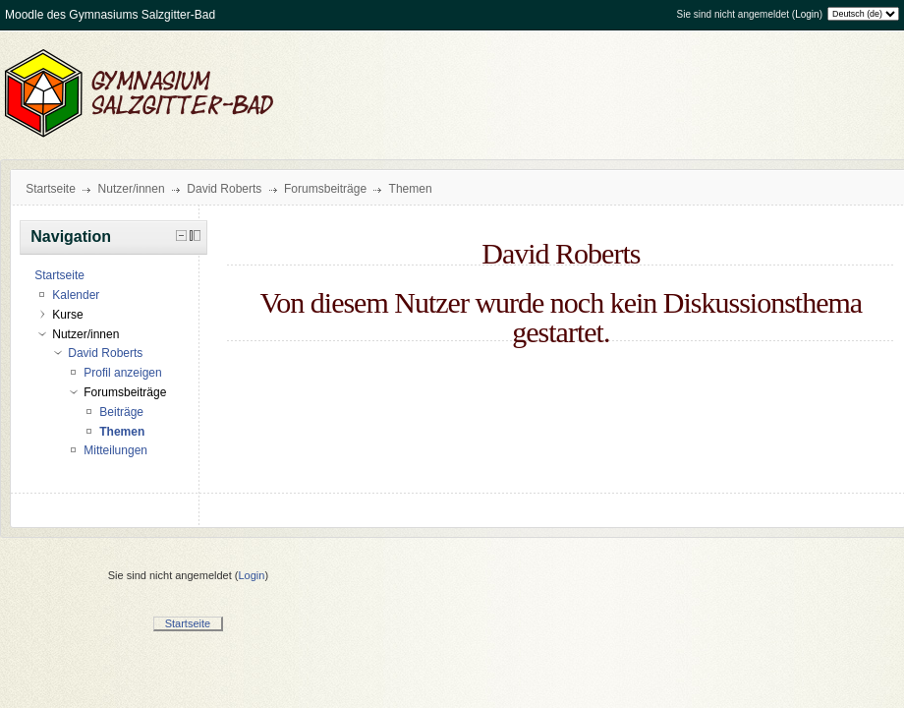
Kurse (67, 315)
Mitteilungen (115, 450)
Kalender (75, 295)
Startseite (51, 189)
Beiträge (121, 412)
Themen (410, 189)
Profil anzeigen (122, 373)
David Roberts (224, 189)
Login (807, 14)
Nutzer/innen (131, 189)
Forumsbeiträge (325, 189)
